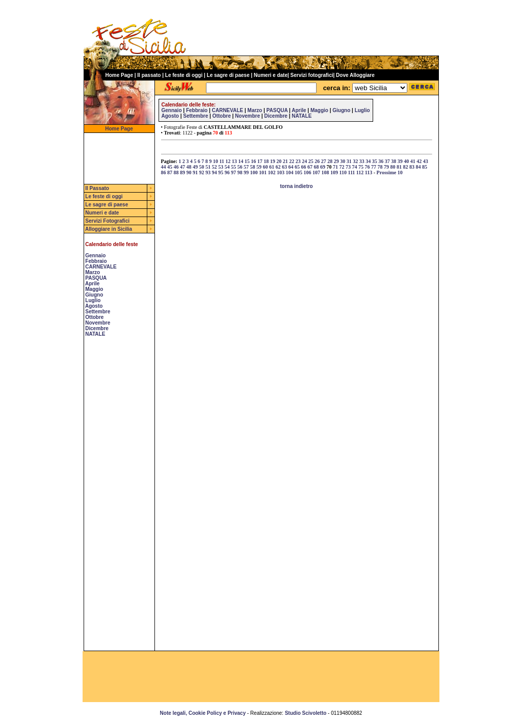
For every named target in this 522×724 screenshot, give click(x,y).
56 (240, 167)
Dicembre (97, 328)
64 (291, 167)
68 (316, 167)
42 (419, 161)
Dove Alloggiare (355, 75)
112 (359, 172)
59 (259, 167)
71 (335, 167)
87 (169, 172)
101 (263, 172)
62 (278, 167)
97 (233, 172)
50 (201, 167)
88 (176, 172)
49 (195, 167)
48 (189, 167)
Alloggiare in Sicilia (108, 229)
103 (280, 172)
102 (272, 172)
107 (316, 172)
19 (272, 161)
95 (220, 172)
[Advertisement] (114, 498)
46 (176, 167)
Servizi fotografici (312, 75)
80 (393, 167)
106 (307, 172)
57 (246, 167)
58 (252, 167)
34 (368, 161)
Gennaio (95, 255)
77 (373, 167)
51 (208, 167)
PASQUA (96, 278)
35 (374, 161)
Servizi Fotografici (107, 221)
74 (354, 167)
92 (201, 172)
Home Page (119, 75)
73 (348, 167)
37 (387, 161)
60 (265, 167)
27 (323, 161)
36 (380, 161)
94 (214, 172)
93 (208, 172)
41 (412, 161)
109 (334, 172)
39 (400, 161)
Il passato (149, 75)
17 (260, 161)
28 (329, 161)
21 (285, 161)
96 (227, 172)
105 (298, 172)
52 (214, 167)
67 (309, 167)
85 (424, 167)
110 (343, 172)
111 (351, 172)
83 (411, 167)
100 (254, 172)
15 (247, 161)
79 (386, 167)
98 (240, 172)
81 (399, 167)
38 (393, 161)
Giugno (94, 295)
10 (215, 161)
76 (367, 167)
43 (425, 161)
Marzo (92, 272)
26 (317, 161)
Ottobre (94, 317)
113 (368, 172)
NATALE (95, 334)
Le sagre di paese (228, 75)
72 (342, 167)
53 (220, 167)
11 (221, 161)
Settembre (97, 311)
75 (360, 167)
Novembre (97, 323)
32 (355, 161)
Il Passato (97, 188)
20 (278, 161)
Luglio (92, 300)
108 (325, 172)
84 (418, 167)
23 (298, 161)
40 (406, 161)
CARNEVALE (100, 267)
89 (182, 172)
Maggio (94, 289)
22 (291, 161)
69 (322, 167)
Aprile (92, 283)
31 (349, 161)
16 (253, 161)
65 (297, 167)
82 (405, 167)
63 (284, 167)
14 (240, 161)
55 (233, 167)
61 (271, 167)
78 (380, 167)
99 (246, 172)
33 (361, 161)
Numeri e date (271, 75)
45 (169, 167)
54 (227, 167)
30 (342, 161)
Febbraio (96, 261)
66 (303, 167)
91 (195, 172)
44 (163, 167)
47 (182, 167)
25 (311, 161)
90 (189, 172)
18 (266, 161)
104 (290, 172)
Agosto (93, 306)
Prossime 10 (390, 172)
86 (163, 172)
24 (304, 161)
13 (234, 161)
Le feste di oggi (183, 75)
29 (336, 161)
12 (227, 161)
